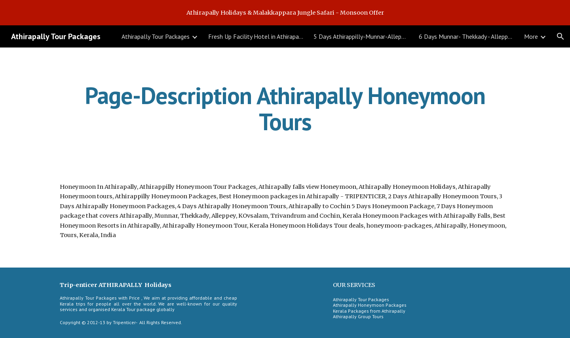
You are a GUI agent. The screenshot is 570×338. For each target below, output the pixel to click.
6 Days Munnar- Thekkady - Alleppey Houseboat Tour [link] (466, 36)
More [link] (531, 36)
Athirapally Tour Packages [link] (156, 36)
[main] (285, 108)
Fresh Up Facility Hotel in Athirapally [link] (255, 36)
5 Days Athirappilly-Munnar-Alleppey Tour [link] (361, 36)
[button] (560, 36)
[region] (285, 12)
